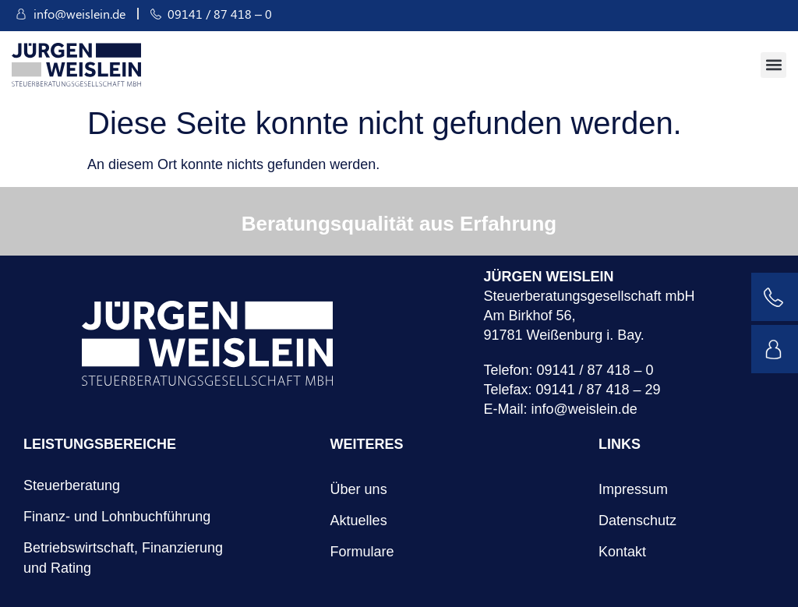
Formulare (362, 551)
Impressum (633, 489)
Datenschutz (637, 520)
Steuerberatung (71, 485)
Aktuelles (358, 520)
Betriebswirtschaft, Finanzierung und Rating (123, 558)
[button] (773, 65)
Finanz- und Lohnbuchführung (116, 516)
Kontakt (622, 551)
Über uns (358, 489)
